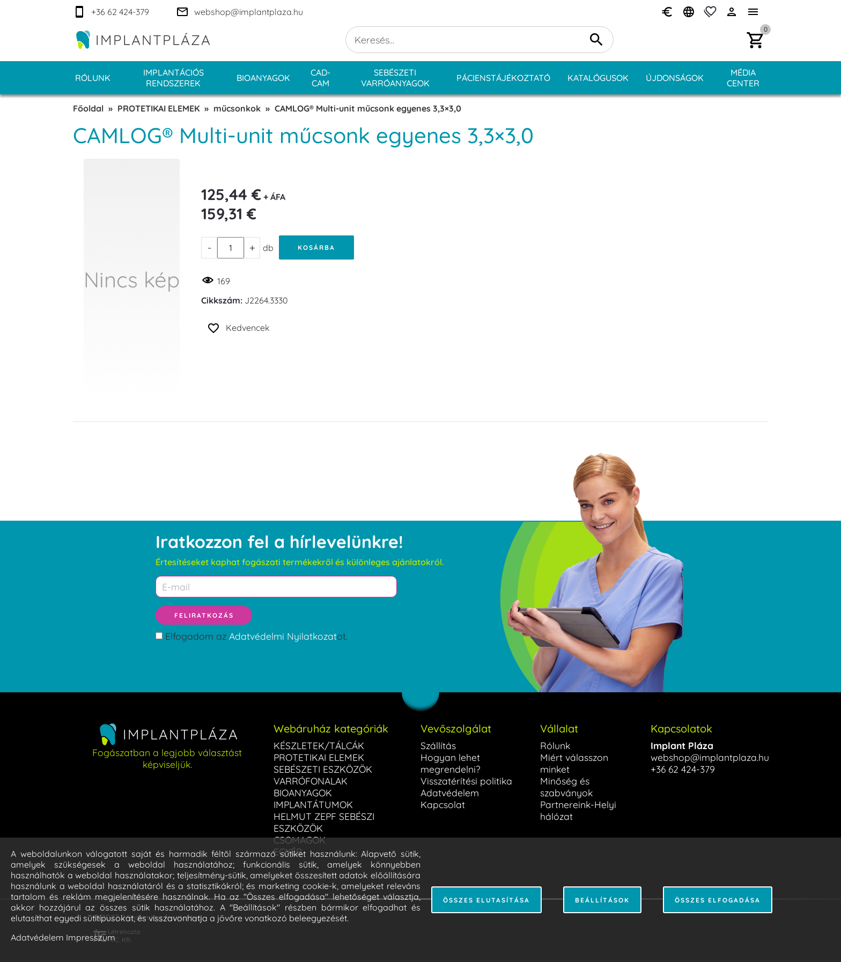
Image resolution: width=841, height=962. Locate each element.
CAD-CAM (320, 77)
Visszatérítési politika (466, 781)
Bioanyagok (263, 77)
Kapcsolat (442, 804)
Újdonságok (675, 77)
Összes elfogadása (718, 900)
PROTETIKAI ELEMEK (158, 108)
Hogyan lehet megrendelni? (450, 763)
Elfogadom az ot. (256, 636)
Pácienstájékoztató (503, 77)
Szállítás (438, 745)
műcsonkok (237, 108)
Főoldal (88, 108)
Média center (743, 77)
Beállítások (602, 900)
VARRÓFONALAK (311, 781)
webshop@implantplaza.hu (710, 757)
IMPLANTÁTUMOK (313, 804)
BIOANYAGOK (303, 792)
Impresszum (90, 937)
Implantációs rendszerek (173, 77)
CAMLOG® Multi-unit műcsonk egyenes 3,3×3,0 (368, 108)
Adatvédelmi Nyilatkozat (283, 636)
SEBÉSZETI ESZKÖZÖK (323, 769)
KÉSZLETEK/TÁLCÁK (319, 745)
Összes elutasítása (486, 900)
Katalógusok (598, 77)
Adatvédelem (449, 792)
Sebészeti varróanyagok (395, 77)
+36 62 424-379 (683, 769)
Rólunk (92, 77)
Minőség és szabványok (566, 786)
